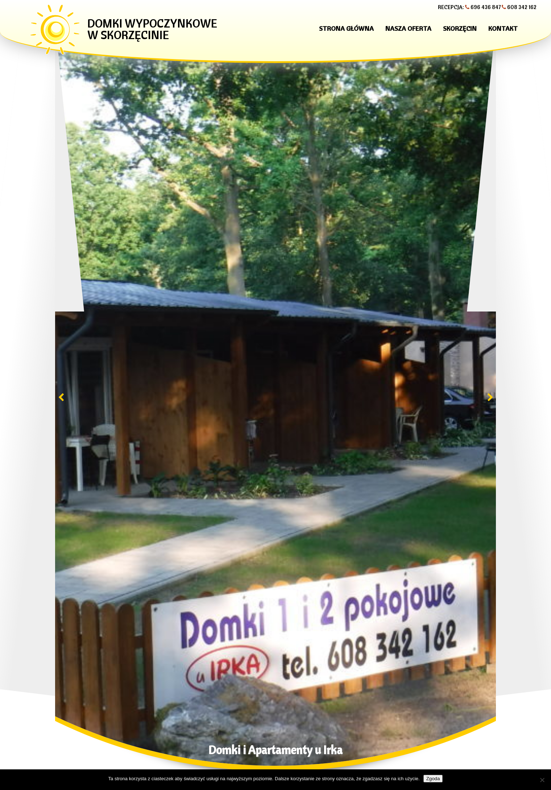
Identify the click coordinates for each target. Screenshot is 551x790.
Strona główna (346, 28)
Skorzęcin (460, 28)
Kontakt (503, 28)
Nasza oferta (408, 28)
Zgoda (433, 778)
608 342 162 (521, 7)
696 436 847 (486, 7)
